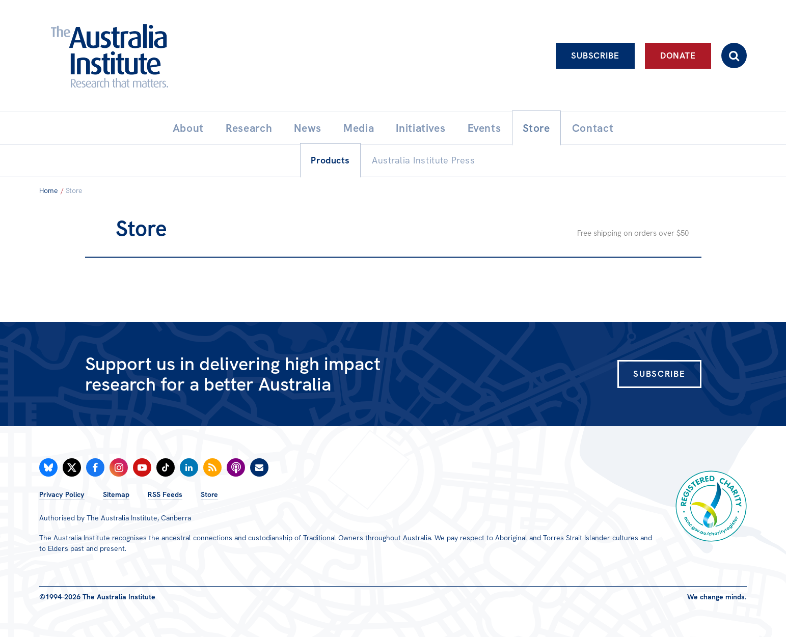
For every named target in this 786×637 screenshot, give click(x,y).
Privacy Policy (62, 494)
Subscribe (595, 55)
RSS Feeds (165, 494)
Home (48, 190)
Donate (678, 55)
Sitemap (116, 494)
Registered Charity (711, 506)
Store (209, 494)
